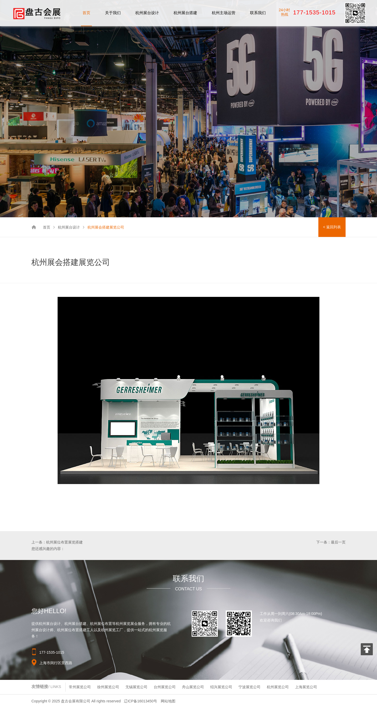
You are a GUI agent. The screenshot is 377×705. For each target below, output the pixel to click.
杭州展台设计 (147, 12)
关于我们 (113, 12)
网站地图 (168, 701)
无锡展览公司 (136, 687)
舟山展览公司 (193, 687)
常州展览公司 (80, 687)
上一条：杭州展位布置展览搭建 (57, 542)
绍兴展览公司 (221, 687)
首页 (86, 12)
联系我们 (258, 12)
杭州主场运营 (223, 12)
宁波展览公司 (249, 687)
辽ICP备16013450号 (140, 701)
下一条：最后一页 (331, 542)
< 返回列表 (332, 227)
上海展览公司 (306, 687)
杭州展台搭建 (185, 12)
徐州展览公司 (108, 687)
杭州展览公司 (278, 687)
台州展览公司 (165, 687)
